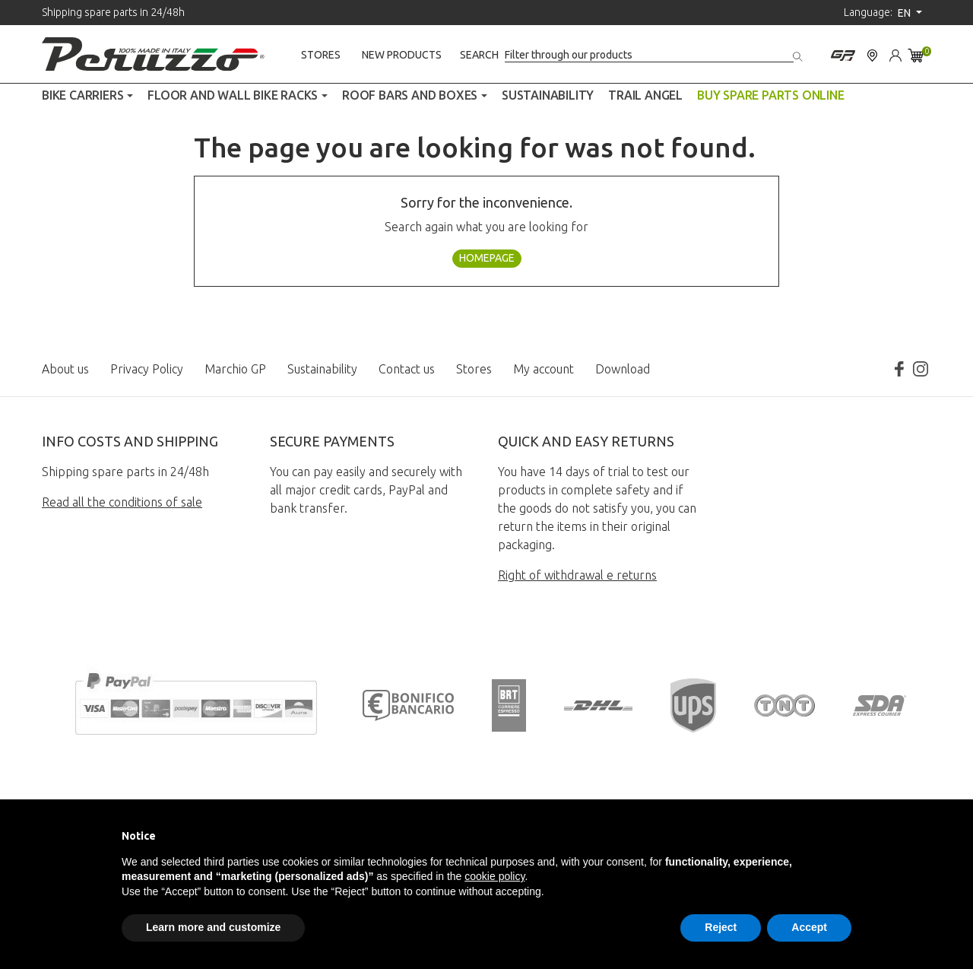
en (905, 13)
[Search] (649, 55)
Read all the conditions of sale (122, 502)
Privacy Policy (146, 369)
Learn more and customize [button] (213, 927)
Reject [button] (721, 927)
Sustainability (322, 369)
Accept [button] (809, 927)
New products (402, 55)
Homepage (487, 258)
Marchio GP (235, 369)
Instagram (920, 368)
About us (65, 369)
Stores (321, 55)
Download (622, 369)
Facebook (899, 368)
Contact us (407, 369)
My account (543, 369)
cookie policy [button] (494, 876)
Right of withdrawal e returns (577, 575)
